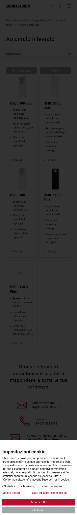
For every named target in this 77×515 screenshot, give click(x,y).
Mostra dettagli (11, 492)
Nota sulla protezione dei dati (50, 492)
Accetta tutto (39, 502)
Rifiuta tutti (38, 510)
